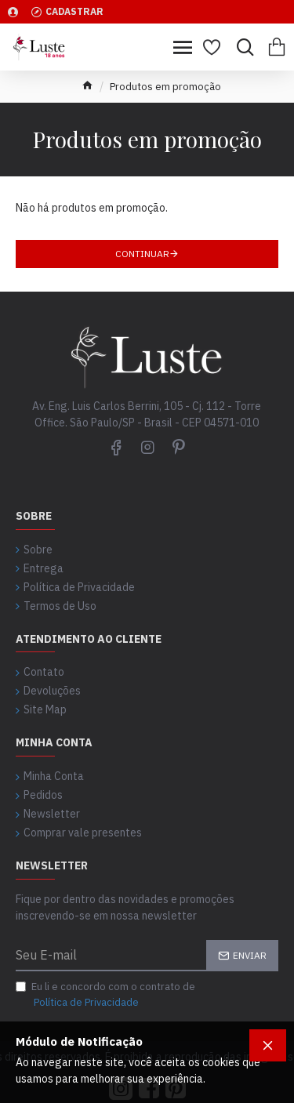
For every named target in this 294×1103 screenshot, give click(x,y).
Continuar (142, 253)
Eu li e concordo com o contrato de (105, 995)
